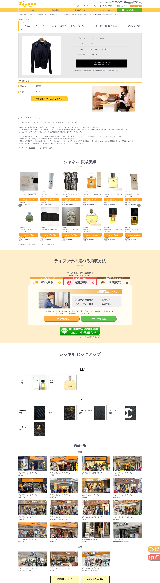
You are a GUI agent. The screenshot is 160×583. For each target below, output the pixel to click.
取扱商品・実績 (80, 10)
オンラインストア (82, 6)
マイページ (136, 6)
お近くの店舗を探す (95, 579)
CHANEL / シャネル (97, 38)
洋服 (92, 43)
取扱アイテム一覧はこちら (112, 136)
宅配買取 (39, 86)
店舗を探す (55, 10)
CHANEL (23, 23)
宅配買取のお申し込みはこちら (49, 99)
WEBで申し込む (61, 319)
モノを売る (30, 10)
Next (139, 205)
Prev (20, 205)
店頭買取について (64, 579)
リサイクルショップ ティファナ (27, 14)
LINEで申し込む (98, 319)
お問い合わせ (121, 6)
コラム (96, 6)
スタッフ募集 (107, 6)
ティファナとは (105, 10)
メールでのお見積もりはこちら (90, 337)
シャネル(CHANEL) (42, 14)
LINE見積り (130, 10)
